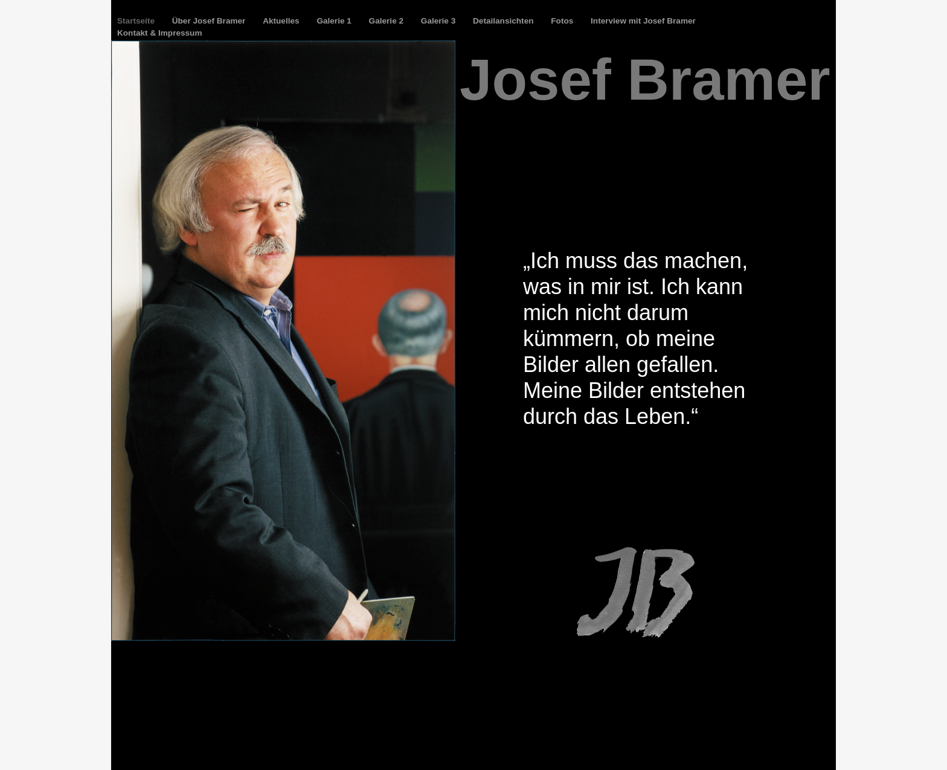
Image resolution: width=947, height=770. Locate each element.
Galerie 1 (334, 20)
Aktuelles (282, 20)
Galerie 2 (387, 20)
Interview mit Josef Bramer (643, 20)
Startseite (137, 20)
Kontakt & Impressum (159, 32)
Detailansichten (504, 20)
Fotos (563, 20)
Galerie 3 (439, 20)
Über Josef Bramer (210, 20)
